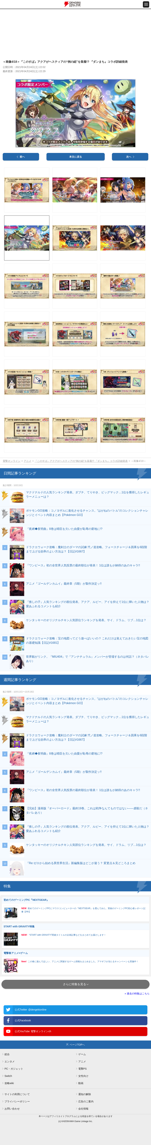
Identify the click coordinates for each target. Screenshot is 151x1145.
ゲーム (82, 1054)
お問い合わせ (12, 1108)
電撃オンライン (11, 461)
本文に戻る (75, 156)
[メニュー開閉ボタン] (146, 4)
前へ (22, 156)
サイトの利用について (17, 1094)
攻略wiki (9, 1083)
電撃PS (82, 1068)
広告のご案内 (85, 1101)
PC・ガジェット (14, 1068)
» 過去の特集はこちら (137, 993)
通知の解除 (84, 1094)
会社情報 (83, 1108)
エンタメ (10, 1061)
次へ (128, 156)
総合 (7, 1054)
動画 (80, 1083)
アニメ (27, 461)
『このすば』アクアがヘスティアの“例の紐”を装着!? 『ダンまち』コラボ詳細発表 (81, 461)
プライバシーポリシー (17, 1101)
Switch (8, 1075)
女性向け (83, 1075)
